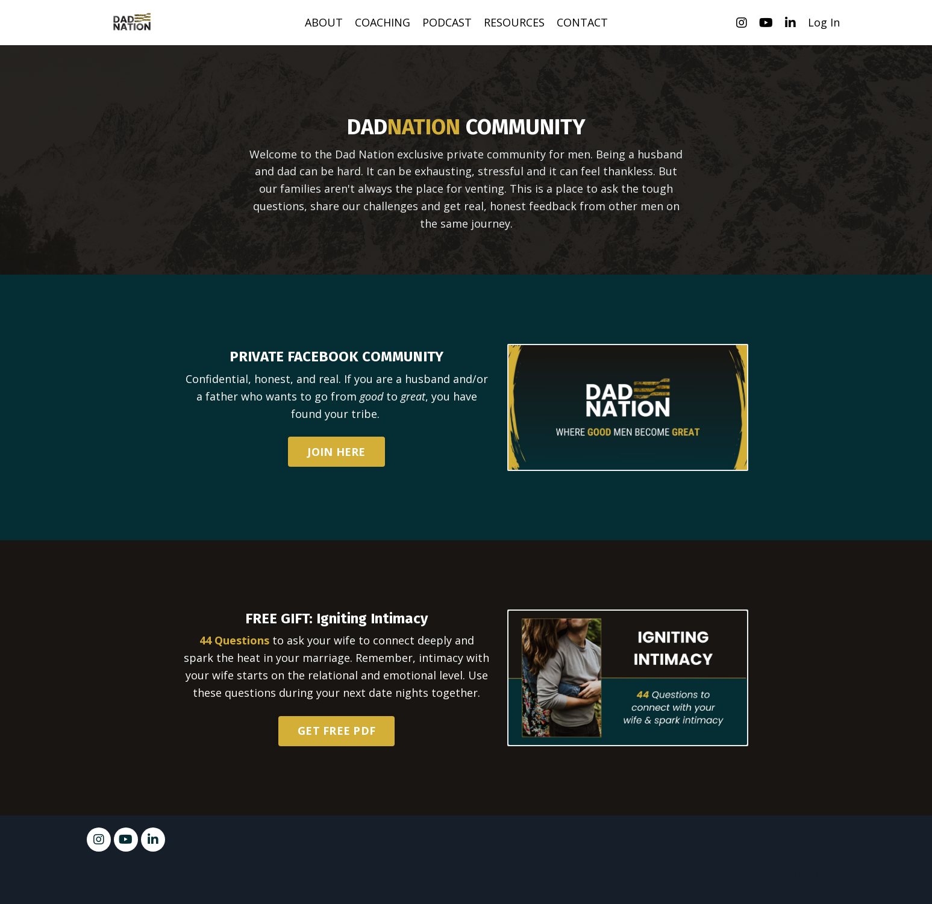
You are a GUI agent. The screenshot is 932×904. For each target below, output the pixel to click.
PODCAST (447, 22)
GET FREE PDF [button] (336, 730)
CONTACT (582, 22)
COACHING (382, 22)
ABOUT (324, 22)
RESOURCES (514, 22)
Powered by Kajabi (809, 873)
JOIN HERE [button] (336, 451)
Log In (824, 22)
